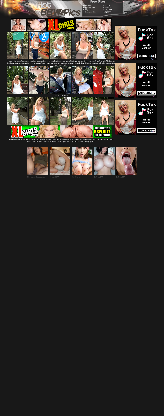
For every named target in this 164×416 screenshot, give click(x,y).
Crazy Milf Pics (90, 7)
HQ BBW (108, 12)
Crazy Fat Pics (89, 5)
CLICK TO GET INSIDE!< (61, 96)
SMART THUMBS (86, 348)
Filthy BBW (108, 10)
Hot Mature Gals (90, 12)
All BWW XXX (109, 7)
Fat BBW (107, 5)
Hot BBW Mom (90, 10)
